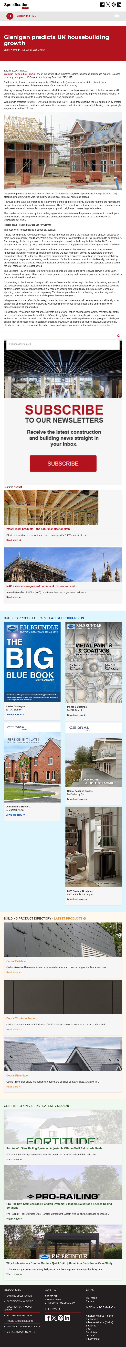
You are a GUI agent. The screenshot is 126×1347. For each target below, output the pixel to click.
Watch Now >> (14, 1159)
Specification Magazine (20, 1301)
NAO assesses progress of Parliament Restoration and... (41, 586)
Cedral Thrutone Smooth (21, 1018)
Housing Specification (19, 1315)
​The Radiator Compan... (82, 894)
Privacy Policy (93, 1338)
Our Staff (90, 1335)
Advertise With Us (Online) (99, 1322)
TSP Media (91, 1298)
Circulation (91, 1332)
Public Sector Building (20, 1321)
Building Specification (19, 1296)
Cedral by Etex (16, 810)
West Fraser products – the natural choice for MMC (38, 529)
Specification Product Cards (23, 1326)
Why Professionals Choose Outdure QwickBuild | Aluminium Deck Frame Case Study (59, 1263)
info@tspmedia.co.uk (61, 1302)
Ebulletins (91, 1325)
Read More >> (13, 540)
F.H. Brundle (15, 709)
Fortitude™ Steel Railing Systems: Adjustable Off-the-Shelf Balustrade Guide (54, 1148)
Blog (88, 1329)
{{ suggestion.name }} (20, 344)
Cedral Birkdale (16, 961)
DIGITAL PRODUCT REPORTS (21, 1332)
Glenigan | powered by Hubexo (19, 74)
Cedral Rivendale (17, 1075)
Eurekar (90, 1301)
